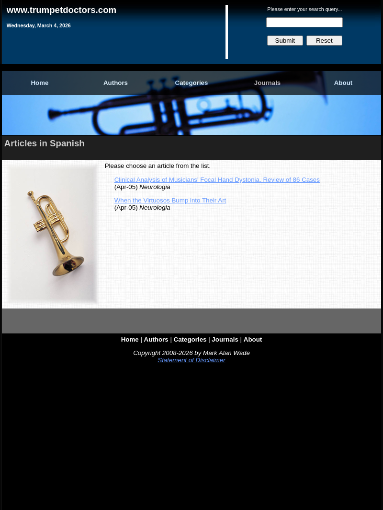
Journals (267, 82)
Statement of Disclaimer (191, 360)
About (343, 82)
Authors (115, 82)
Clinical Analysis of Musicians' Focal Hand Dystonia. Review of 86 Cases (217, 179)
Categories (191, 82)
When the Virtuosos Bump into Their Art (170, 200)
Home (39, 82)
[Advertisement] (191, 439)
